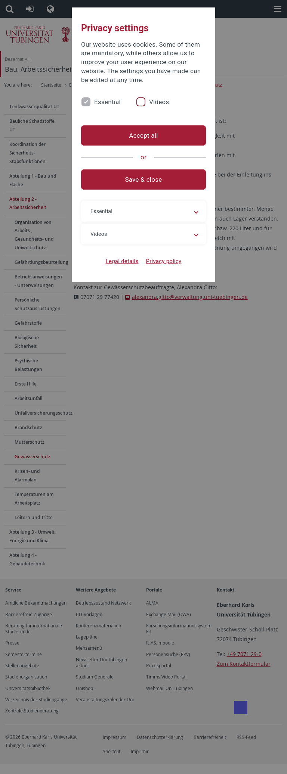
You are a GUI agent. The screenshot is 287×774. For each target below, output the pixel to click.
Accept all (143, 135)
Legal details (122, 261)
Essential (107, 102)
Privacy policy (163, 261)
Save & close (143, 179)
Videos (159, 102)
